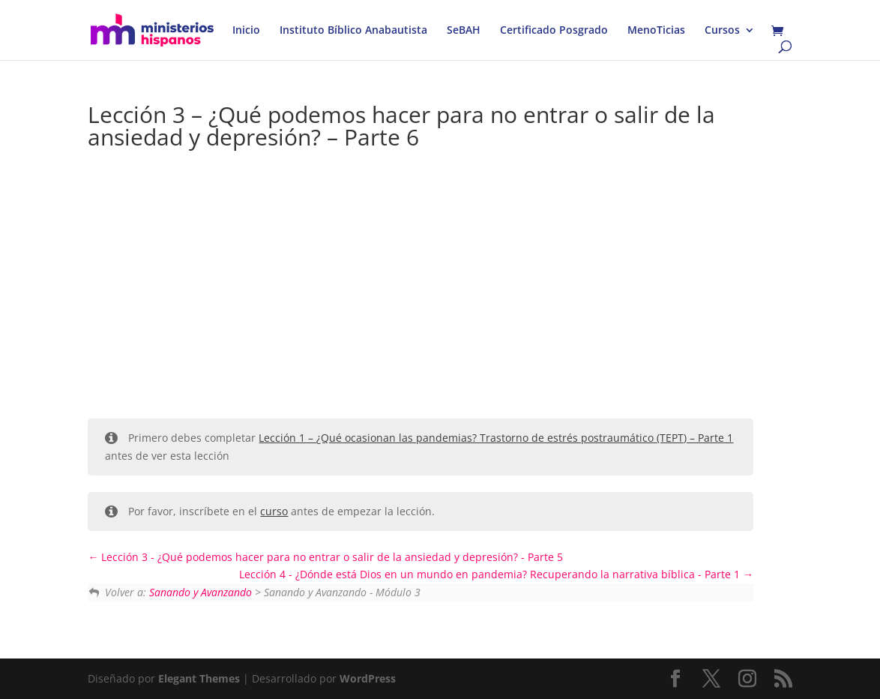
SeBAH (463, 31)
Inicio (246, 31)
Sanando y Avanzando (200, 592)
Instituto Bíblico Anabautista (353, 31)
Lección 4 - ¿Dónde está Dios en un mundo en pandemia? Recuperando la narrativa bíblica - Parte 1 (496, 574)
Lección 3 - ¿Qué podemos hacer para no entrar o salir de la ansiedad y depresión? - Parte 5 (325, 557)
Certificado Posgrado (554, 31)
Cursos (722, 31)
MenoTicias (656, 31)
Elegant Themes (199, 678)
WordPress (368, 678)
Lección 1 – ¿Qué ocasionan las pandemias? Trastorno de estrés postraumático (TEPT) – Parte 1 (496, 437)
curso (274, 511)
